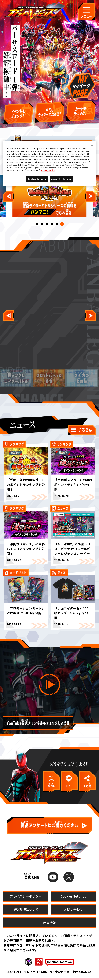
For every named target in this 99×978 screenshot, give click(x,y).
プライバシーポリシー (26, 896)
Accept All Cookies (61, 179)
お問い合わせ (73, 909)
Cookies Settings (73, 896)
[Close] (91, 144)
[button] (36, 224)
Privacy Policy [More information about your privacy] (48, 170)
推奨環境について (25, 909)
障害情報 (49, 922)
